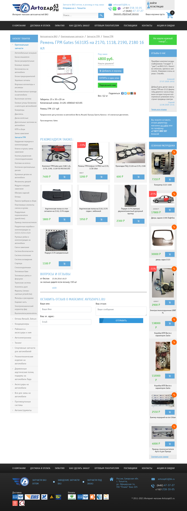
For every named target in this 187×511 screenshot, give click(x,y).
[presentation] (62, 333)
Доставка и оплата (40, 25)
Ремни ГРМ (108, 36)
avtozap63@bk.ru (121, 4)
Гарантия (59, 25)
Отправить (121, 320)
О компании (19, 25)
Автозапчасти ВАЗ (48, 36)
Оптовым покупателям (107, 25)
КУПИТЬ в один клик (109, 78)
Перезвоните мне (107, 85)
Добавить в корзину (112, 71)
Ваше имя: (45, 303)
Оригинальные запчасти (72, 36)
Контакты (147, 25)
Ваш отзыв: (101, 303)
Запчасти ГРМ (93, 36)
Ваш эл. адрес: (47, 316)
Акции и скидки (166, 25)
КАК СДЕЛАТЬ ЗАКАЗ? (79, 25)
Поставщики (130, 25)
